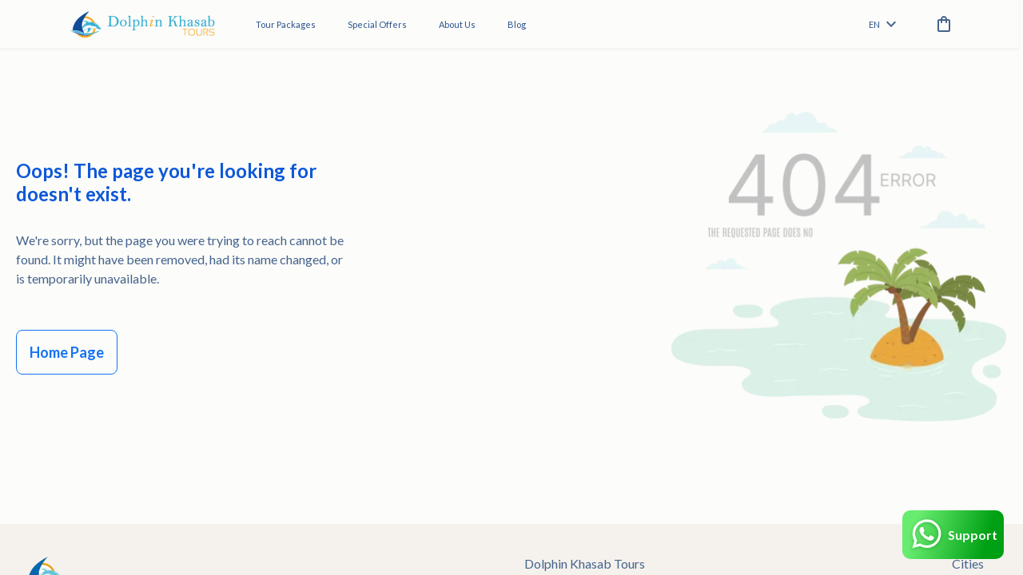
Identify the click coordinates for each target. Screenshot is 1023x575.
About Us (457, 24)
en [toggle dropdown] (882, 24)
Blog (517, 24)
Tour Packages (286, 24)
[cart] (940, 24)
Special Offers (377, 24)
